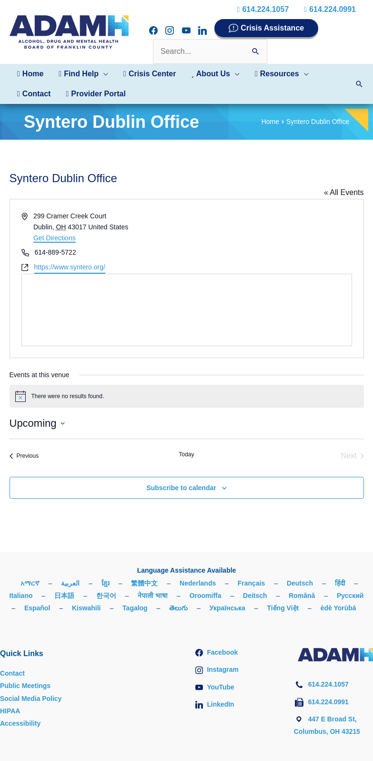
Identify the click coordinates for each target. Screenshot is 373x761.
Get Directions (54, 238)
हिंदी (340, 583)
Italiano (20, 595)
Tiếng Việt (283, 608)
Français (251, 583)
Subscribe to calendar (181, 488)
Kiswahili (86, 608)
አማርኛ (30, 583)
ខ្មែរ (105, 583)
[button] (83, 74)
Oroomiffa (206, 595)
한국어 (106, 595)
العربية (70, 583)
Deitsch (255, 595)
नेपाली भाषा (153, 595)
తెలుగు (178, 608)
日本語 (64, 595)
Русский (350, 595)
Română (302, 595)
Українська (227, 608)
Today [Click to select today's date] (186, 454)
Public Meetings (25, 685)
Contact (12, 673)
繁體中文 (144, 583)
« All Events (344, 192)
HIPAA (10, 711)
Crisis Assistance (272, 28)
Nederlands (198, 583)
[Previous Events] (24, 456)
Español (37, 608)
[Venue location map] (187, 310)
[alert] (187, 396)
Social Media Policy (31, 698)
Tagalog (135, 608)
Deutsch (300, 583)
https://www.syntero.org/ (69, 267)
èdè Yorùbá (338, 608)
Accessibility (20, 723)
